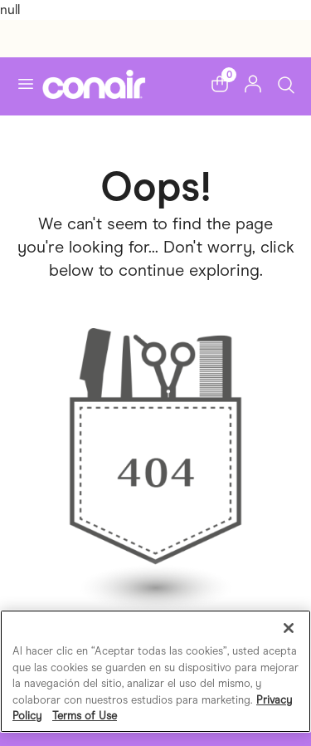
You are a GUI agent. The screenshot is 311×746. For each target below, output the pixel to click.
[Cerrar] (288, 628)
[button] (220, 84)
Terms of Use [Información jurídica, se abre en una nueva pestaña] (84, 715)
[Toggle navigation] (26, 84)
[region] (155, 671)
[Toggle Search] (286, 83)
